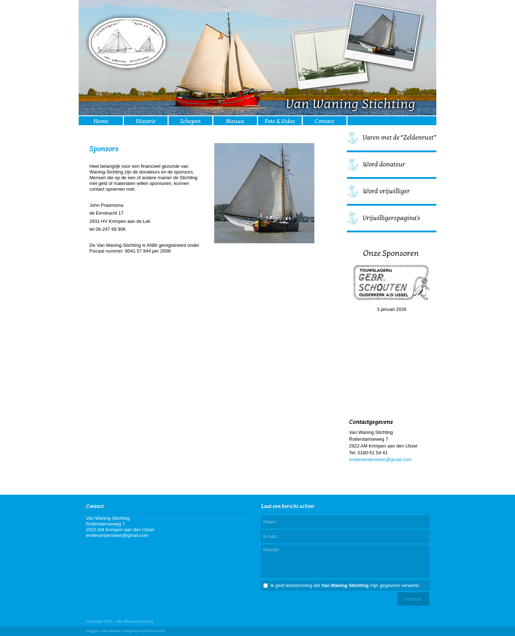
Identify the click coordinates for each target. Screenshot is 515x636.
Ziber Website (111, 631)
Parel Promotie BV (151, 631)
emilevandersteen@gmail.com (380, 459)
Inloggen (92, 631)
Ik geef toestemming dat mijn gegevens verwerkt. (345, 585)
